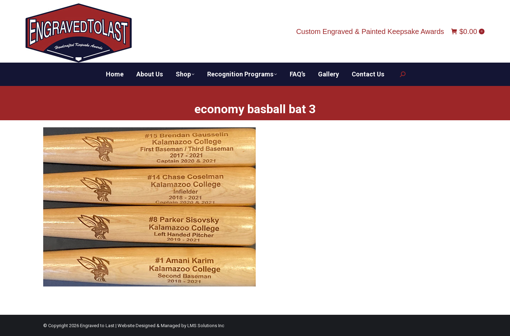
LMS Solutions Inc (205, 325)
